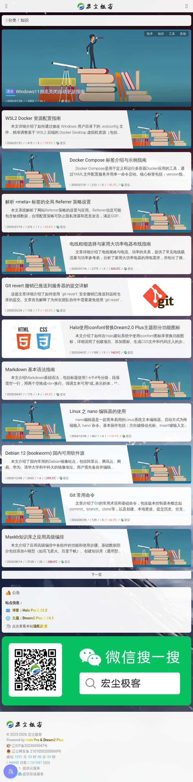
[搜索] (187, 6)
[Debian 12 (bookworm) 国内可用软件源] (159, 464)
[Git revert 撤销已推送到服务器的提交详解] (159, 297)
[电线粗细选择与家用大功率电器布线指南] (34, 255)
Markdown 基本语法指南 (30, 369)
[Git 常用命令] (34, 506)
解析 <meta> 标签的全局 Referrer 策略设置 (48, 201)
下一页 (96, 575)
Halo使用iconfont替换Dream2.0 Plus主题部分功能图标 (125, 327)
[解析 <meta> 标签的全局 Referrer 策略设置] (159, 213)
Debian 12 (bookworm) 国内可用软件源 (44, 453)
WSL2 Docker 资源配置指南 (33, 118)
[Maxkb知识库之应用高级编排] (159, 548)
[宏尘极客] (96, 6)
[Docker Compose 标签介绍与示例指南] (34, 171)
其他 (183, 33)
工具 (172, 33)
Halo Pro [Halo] (32, 740)
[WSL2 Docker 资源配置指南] (159, 129)
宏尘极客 (35, 734)
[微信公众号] (96, 670)
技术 (150, 33)
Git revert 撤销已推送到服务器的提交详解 (46, 285)
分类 (11, 20)
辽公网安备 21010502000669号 (34, 751)
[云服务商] (20, 768)
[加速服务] (20, 774)
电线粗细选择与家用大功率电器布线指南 (110, 243)
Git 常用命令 (82, 495)
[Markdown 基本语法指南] (159, 381)
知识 (161, 33)
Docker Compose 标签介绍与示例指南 (108, 160)
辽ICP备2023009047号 (27, 746)
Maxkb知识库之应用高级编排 (34, 537)
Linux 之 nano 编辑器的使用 (98, 411)
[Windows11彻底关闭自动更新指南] (96, 68)
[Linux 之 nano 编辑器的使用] (34, 422)
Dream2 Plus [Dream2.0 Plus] (53, 740)
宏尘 (65, 101)
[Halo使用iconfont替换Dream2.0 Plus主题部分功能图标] (34, 338)
